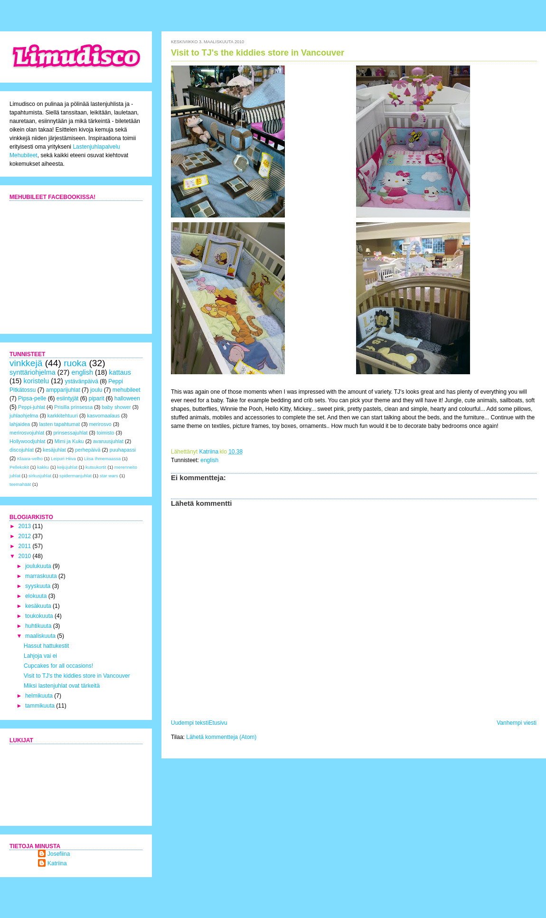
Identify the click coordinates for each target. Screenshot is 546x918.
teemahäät (20, 484)
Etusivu (217, 722)
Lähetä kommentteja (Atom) (221, 737)
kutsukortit (95, 467)
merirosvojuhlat (26, 432)
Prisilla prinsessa (73, 407)
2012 (26, 536)
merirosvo (100, 424)
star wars (109, 475)
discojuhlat (21, 450)
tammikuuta (40, 705)
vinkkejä (25, 363)
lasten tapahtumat (59, 424)
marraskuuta (41, 576)
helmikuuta (39, 695)
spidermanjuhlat (75, 475)
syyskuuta (38, 586)
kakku (43, 467)
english (209, 460)
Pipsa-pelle (32, 398)
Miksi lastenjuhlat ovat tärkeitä (62, 685)
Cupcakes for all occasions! (58, 665)
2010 (26, 556)
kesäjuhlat (54, 450)
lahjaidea (19, 424)
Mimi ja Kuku (69, 441)
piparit (96, 398)
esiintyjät (67, 398)
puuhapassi (123, 450)
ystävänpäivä (81, 381)
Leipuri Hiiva (63, 458)
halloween (127, 398)
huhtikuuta (39, 626)
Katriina (57, 863)
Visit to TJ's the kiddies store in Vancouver (77, 675)
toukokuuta (40, 616)
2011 (26, 546)
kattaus (120, 372)
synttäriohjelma (32, 372)
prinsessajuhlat (70, 432)
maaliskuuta (41, 636)
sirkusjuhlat (39, 475)
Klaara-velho (30, 458)
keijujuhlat (67, 467)
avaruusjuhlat (108, 441)
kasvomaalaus (103, 415)
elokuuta (36, 596)
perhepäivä (87, 450)
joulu (96, 390)
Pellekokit (19, 467)
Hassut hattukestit (46, 646)
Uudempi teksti (189, 722)
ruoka (75, 363)
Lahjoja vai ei (40, 656)
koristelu (36, 381)
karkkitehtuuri (62, 415)
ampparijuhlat (63, 390)
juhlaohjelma (23, 415)
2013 (26, 526)
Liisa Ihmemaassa (102, 458)
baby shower (116, 407)
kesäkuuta (39, 606)
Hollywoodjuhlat (27, 441)
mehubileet (127, 390)
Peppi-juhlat (31, 407)
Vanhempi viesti (517, 722)
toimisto (105, 432)
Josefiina (58, 854)
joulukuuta (39, 566)
